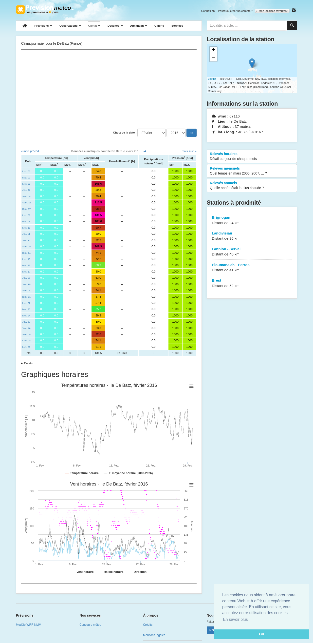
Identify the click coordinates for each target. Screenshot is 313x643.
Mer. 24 (26, 315)
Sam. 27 (26, 334)
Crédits (147, 624)
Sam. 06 (26, 202)
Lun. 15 (26, 259)
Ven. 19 (26, 284)
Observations (70, 25)
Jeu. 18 (26, 277)
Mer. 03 (26, 183)
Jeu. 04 (26, 190)
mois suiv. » (189, 151)
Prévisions (43, 25)
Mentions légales (154, 635)
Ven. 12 (26, 240)
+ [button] (213, 50)
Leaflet (212, 78)
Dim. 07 (26, 209)
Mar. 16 (26, 265)
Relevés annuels (252, 185)
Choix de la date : (124, 132)
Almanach (138, 25)
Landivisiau (252, 236)
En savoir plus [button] (235, 619)
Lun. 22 (26, 303)
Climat (94, 25)
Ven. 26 (26, 328)
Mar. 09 (26, 221)
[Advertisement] (109, 89)
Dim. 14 (26, 253)
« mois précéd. (30, 151)
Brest (252, 283)
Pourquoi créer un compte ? (235, 10)
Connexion (208, 10)
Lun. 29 (26, 347)
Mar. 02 (26, 177)
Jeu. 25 (26, 321)
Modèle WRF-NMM (28, 624)
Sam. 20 (26, 290)
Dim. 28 (26, 340)
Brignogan (252, 220)
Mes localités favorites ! (272, 10)
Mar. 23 (26, 309)
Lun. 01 (26, 171)
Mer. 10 (26, 227)
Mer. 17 (26, 271)
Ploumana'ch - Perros (252, 268)
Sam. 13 (26, 246)
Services (177, 25)
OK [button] (261, 634)
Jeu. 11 (26, 234)
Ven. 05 (26, 196)
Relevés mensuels (252, 171)
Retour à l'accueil (45, 10)
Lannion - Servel (252, 252)
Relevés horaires (252, 156)
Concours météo (90, 624)
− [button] (213, 57)
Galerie (159, 25)
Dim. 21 (26, 296)
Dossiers (115, 25)
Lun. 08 (26, 215)
